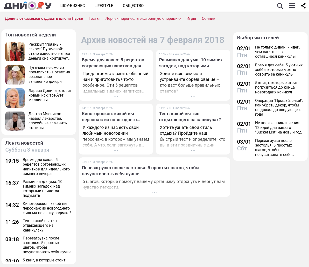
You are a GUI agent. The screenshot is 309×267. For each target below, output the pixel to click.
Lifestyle (104, 5)
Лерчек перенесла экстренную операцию (143, 18)
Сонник (208, 18)
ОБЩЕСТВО (133, 5)
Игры (191, 18)
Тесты (94, 18)
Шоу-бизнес (72, 5)
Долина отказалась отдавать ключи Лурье (44, 18)
